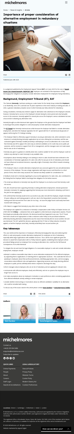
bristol (13, 408)
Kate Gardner (47, 288)
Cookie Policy (27, 378)
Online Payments (9, 369)
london (44, 408)
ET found (9, 128)
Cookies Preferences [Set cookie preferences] (29, 385)
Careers (6, 378)
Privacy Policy (27, 372)
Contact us (7, 345)
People (5, 372)
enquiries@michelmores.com (13, 351)
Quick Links (8, 364)
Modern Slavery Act (29, 382)
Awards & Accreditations (12, 385)
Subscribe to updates (11, 354)
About (5, 375)
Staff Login (7, 382)
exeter (38, 408)
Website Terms (27, 375)
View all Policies (28, 369)
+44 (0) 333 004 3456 (10, 348)
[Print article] (69, 294)
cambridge (20, 408)
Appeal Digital (22, 428)
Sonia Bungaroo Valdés (62, 288)
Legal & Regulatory (30, 364)
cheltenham (30, 408)
